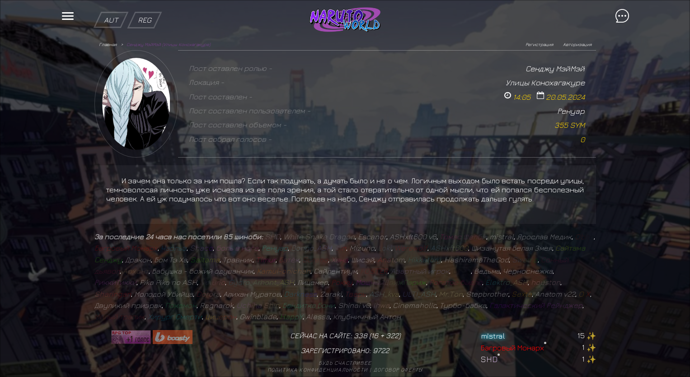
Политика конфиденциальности (318, 369)
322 (392, 335)
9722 (381, 350)
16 (374, 335)
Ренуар (571, 111)
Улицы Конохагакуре (545, 82)
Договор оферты (398, 369)
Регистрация (539, 44)
